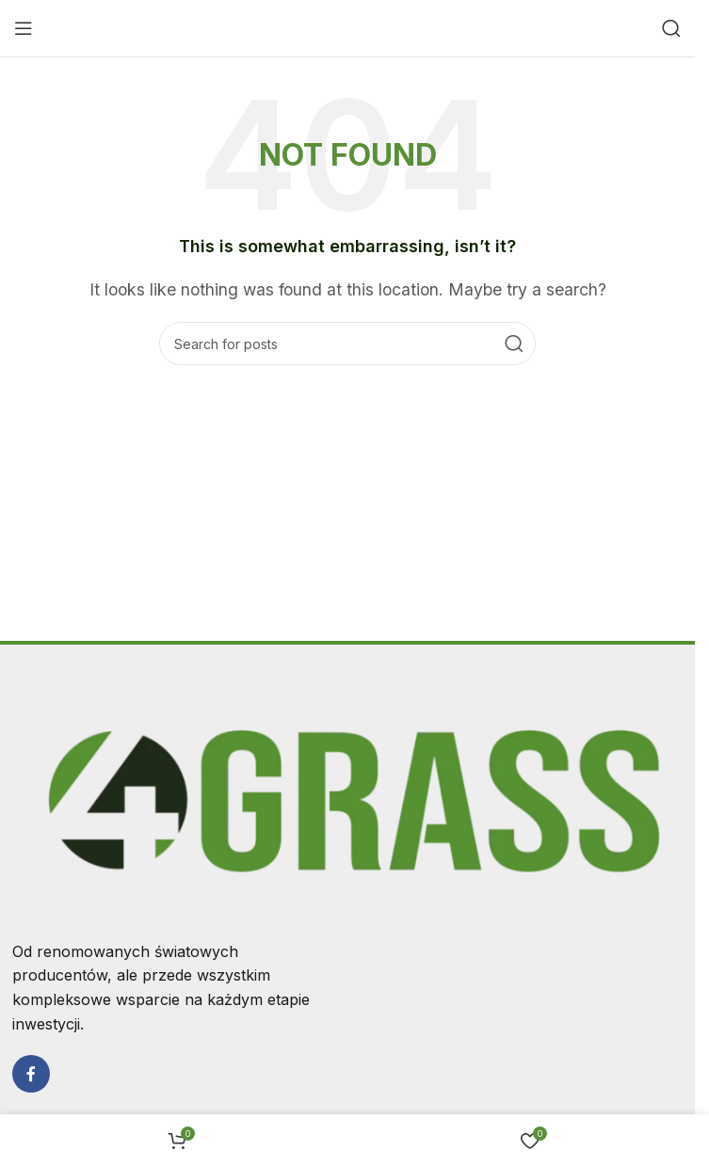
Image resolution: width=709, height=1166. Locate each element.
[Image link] (348, 800)
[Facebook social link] (31, 1074)
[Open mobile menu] (23, 28)
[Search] (671, 28)
